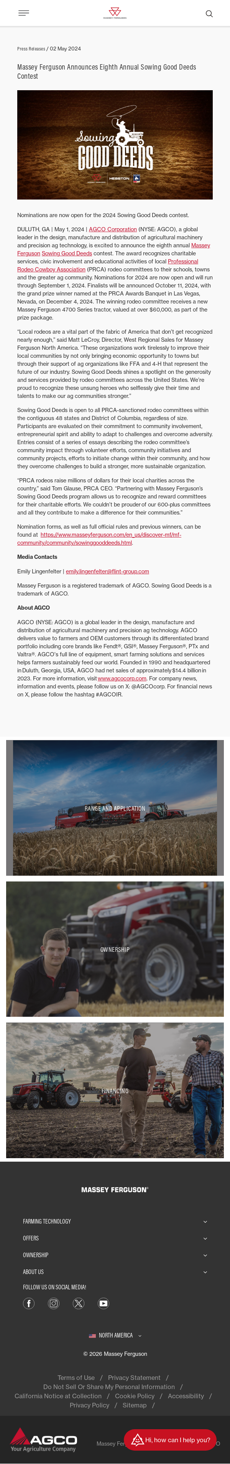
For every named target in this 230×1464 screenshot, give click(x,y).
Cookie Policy (134, 1396)
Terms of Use (76, 1377)
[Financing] (115, 1090)
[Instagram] (53, 1303)
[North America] (115, 1335)
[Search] (209, 13)
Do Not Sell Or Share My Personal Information (109, 1387)
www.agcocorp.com (122, 678)
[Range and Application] (115, 808)
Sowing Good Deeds (67, 253)
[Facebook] (28, 1303)
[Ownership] (115, 949)
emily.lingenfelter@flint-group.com (107, 571)
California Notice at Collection (58, 1396)
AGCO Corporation (113, 229)
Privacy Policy (89, 1405)
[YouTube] (103, 1303)
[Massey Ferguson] (115, 12)
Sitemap (135, 1405)
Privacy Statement (134, 1377)
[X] (78, 1303)
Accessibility (186, 1396)
